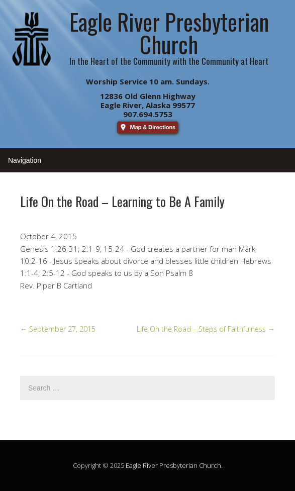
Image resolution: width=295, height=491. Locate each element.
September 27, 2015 (57, 329)
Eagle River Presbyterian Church (173, 465)
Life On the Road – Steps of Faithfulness (206, 329)
